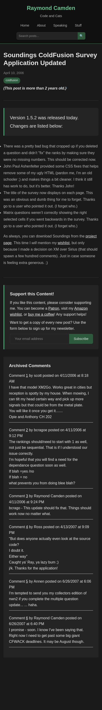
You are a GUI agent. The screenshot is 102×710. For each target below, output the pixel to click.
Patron (53, 308)
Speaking (60, 25)
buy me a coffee (41, 314)
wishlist (64, 243)
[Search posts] (47, 35)
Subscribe (81, 339)
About (41, 25)
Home (24, 25)
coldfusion (12, 80)
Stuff (78, 25)
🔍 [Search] (81, 36)
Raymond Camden (51, 8)
